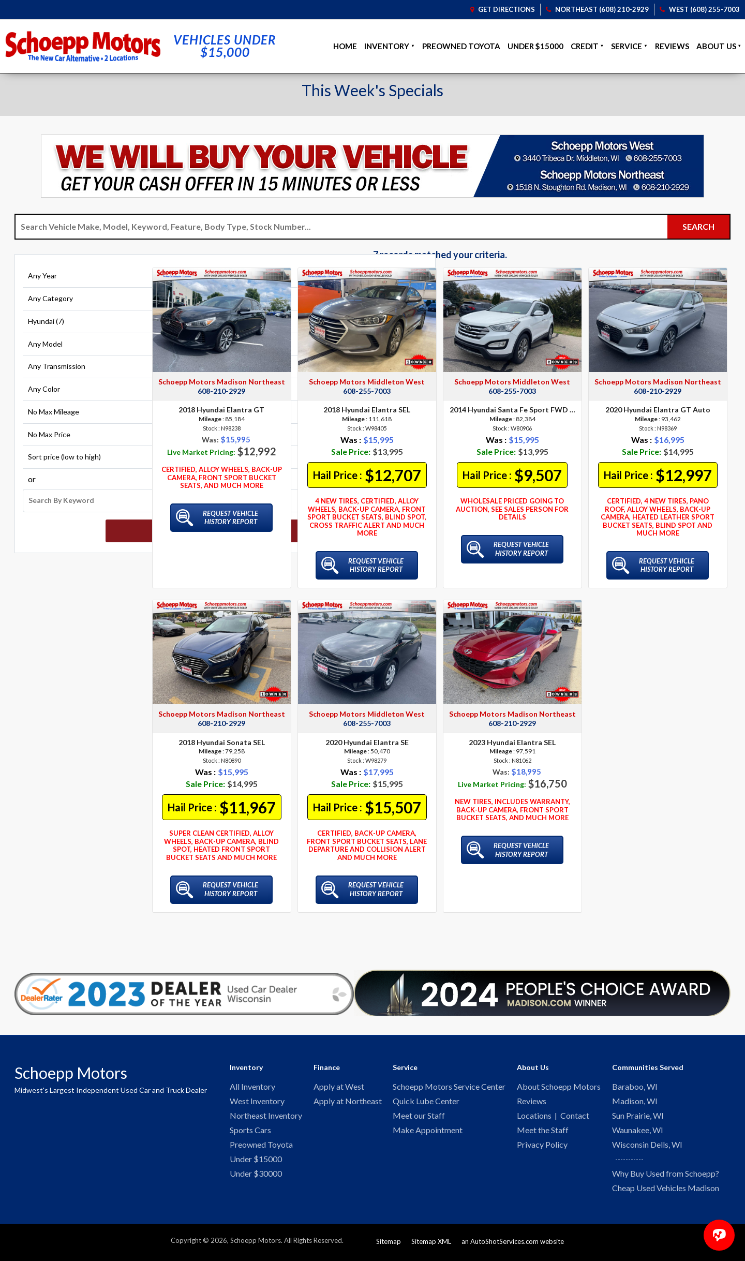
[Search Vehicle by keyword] (341, 226)
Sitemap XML (431, 1245)
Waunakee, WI (637, 1132)
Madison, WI (635, 1102)
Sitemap (388, 1245)
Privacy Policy (542, 1147)
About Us (716, 46)
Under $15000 (535, 46)
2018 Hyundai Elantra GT (221, 410)
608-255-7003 (367, 391)
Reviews (672, 46)
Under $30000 (256, 1177)
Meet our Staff (419, 1117)
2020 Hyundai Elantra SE (367, 742)
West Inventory (257, 1102)
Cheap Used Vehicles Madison (665, 1191)
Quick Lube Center (426, 1102)
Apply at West (339, 1087)
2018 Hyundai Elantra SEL (366, 410)
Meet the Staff (543, 1132)
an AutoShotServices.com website (512, 1245)
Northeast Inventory (266, 1117)
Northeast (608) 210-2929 (597, 9)
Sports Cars (250, 1132)
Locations (534, 1117)
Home (345, 46)
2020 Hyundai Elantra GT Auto (657, 410)
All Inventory (252, 1087)
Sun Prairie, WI (638, 1117)
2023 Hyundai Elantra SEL (512, 742)
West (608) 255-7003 (700, 9)
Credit (585, 46)
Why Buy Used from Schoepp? (665, 1176)
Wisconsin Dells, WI (647, 1147)
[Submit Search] (698, 227)
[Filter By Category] (79, 305)
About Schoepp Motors (559, 1087)
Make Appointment (428, 1132)
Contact (574, 1117)
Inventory (386, 46)
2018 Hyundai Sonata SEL (221, 742)
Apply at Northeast (348, 1102)
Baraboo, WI (635, 1087)
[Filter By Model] (79, 350)
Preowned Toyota (461, 46)
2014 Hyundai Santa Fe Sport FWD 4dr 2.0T (513, 410)
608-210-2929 (221, 391)
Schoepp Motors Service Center (449, 1087)
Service (626, 46)
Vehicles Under (224, 46)
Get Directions (502, 9)
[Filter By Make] (79, 328)
